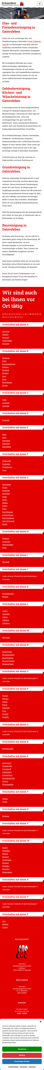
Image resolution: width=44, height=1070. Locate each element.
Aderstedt (5, 332)
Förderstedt (6, 461)
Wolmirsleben (7, 872)
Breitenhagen (7, 382)
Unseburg (5, 816)
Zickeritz (5, 924)
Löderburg (6, 623)
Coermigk (5, 406)
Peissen (5, 696)
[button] (40, 1021)
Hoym (4, 548)
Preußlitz (5, 717)
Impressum (32, 1067)
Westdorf (5, 857)
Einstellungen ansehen (22, 1061)
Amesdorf (5, 338)
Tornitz (4, 802)
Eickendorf (6, 444)
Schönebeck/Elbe (8, 778)
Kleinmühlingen (8, 594)
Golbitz (4, 506)
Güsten (4, 524)
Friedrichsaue (7, 467)
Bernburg (5, 370)
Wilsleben (5, 866)
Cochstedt (6, 403)
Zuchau (5, 927)
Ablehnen (22, 1055)
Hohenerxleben (7, 545)
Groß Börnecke (7, 512)
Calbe (4, 400)
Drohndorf (5, 420)
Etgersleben (6, 447)
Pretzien (5, 714)
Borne (4, 379)
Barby (4, 361)
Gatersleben (11, 31)
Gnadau (5, 503)
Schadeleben (7, 772)
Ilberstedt (5, 562)
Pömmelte (6, 708)
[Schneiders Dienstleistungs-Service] (13, 4)
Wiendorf (5, 863)
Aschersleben (7, 341)
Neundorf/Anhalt (8, 661)
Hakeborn (5, 538)
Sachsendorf (6, 763)
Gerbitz (4, 488)
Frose (4, 470)
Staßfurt (5, 781)
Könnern (5, 597)
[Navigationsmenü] (39, 4)
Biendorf (5, 373)
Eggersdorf (6, 441)
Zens (4, 921)
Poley (4, 711)
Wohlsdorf (6, 869)
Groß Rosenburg (8, 518)
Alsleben (5, 335)
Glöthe (4, 500)
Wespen (5, 854)
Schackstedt (6, 769)
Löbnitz (5, 617)
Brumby (5, 385)
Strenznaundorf (7, 784)
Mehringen (6, 638)
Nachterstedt (7, 652)
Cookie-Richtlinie (13, 1067)
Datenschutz (24, 1067)
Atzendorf (5, 344)
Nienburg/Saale (8, 664)
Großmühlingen (7, 515)
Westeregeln (6, 860)
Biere (4, 376)
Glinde (4, 497)
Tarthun (5, 799)
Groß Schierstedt (8, 521)
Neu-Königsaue (7, 658)
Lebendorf (6, 614)
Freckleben (6, 464)
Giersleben (6, 494)
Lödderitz (5, 620)
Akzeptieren (22, 1049)
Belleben (5, 367)
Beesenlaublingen (8, 364)
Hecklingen (6, 542)
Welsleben (6, 851)
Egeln (4, 438)
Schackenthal (7, 766)
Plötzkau (5, 699)
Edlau (4, 434)
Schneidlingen (7, 775)
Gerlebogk (6, 491)
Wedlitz (5, 848)
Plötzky (5, 702)
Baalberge (6, 358)
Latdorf (5, 611)
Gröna (4, 509)
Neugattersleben (8, 655)
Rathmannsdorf (7, 749)
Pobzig (4, 705)
